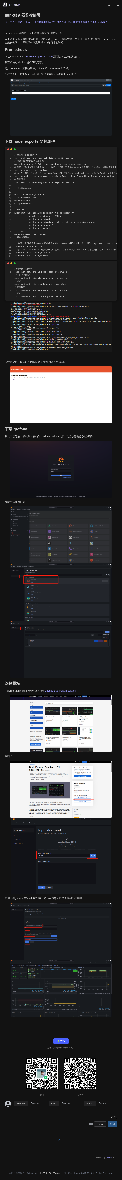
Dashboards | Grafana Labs (60, 690)
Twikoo (109, 1157)
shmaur (14, 4)
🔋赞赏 (61, 1041)
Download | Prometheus (39, 56)
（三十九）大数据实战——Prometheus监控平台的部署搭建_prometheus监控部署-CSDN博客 (57, 22)
